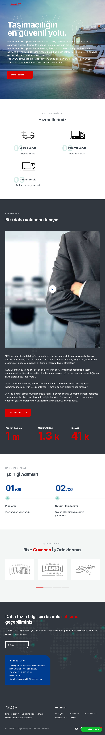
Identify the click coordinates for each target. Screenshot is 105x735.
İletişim (73, 717)
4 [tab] (65, 587)
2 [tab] (48, 587)
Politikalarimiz (61, 717)
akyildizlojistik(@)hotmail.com (29, 679)
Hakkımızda (75, 713)
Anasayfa (59, 713)
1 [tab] (39, 587)
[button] (91, 729)
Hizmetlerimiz (91, 713)
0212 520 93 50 (25, 672)
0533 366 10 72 (16, 675)
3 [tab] (57, 587)
